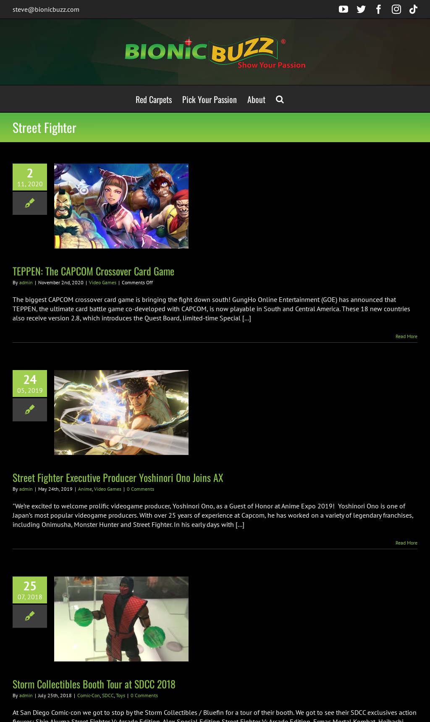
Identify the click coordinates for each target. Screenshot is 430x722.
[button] (280, 98)
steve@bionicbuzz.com (46, 9)
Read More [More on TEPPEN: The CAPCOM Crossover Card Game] (406, 336)
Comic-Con (88, 695)
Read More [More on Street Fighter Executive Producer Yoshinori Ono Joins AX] (406, 543)
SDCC (108, 695)
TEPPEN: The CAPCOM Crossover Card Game (93, 270)
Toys (120, 695)
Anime (85, 489)
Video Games (102, 282)
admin (26, 282)
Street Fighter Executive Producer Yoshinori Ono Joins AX (118, 477)
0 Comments (140, 489)
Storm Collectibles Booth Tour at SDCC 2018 (94, 683)
